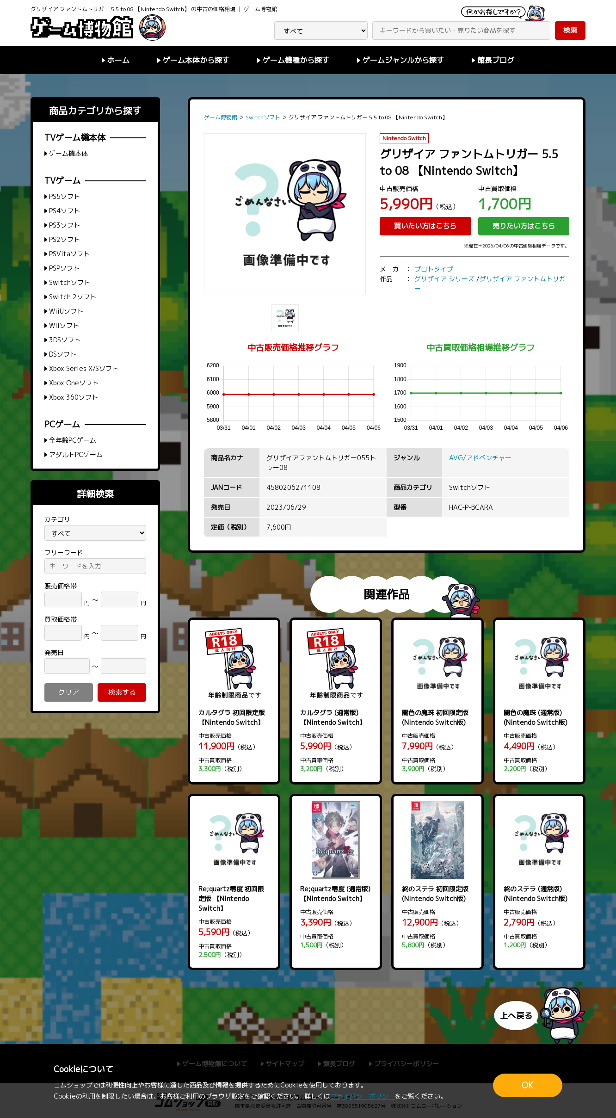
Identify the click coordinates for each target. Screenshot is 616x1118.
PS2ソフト (64, 239)
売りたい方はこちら (524, 226)
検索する (122, 692)
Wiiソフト (64, 325)
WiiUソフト (66, 311)
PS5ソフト (64, 196)
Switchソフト (69, 282)
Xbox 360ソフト (73, 397)
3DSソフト (64, 339)
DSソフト (62, 354)
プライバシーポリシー (362, 1096)
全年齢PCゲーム (72, 440)
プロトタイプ (433, 269)
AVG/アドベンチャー (480, 457)
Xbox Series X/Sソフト (83, 368)
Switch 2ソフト (72, 296)
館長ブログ (495, 60)
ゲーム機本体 (68, 153)
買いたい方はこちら (425, 226)
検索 (570, 30)
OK (528, 1085)
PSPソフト (64, 268)
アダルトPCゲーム (76, 454)
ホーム (118, 60)
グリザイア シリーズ (444, 278)
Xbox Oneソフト (74, 382)
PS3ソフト (64, 225)
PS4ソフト (64, 210)
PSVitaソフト (69, 253)
